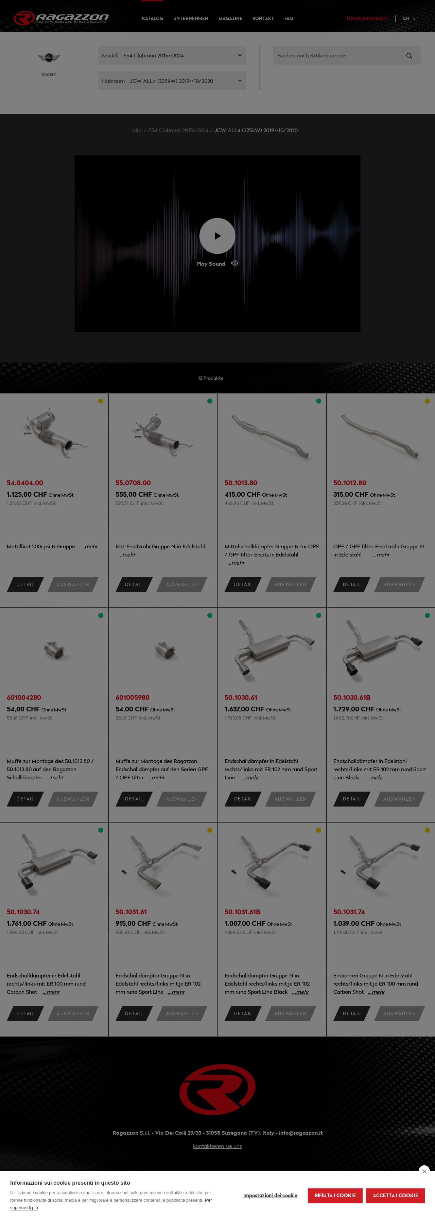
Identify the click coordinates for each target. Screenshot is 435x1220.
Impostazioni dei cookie (270, 1195)
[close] (424, 1171)
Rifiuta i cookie (335, 1195)
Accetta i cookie (395, 1195)
